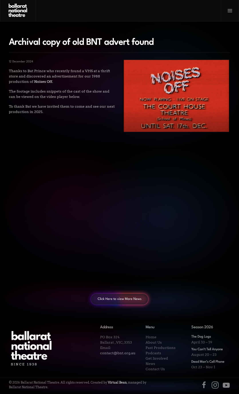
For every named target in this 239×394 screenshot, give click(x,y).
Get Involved (157, 358)
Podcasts (153, 353)
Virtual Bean (117, 382)
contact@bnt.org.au (118, 353)
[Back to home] (18, 10)
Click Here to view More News (119, 299)
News (150, 364)
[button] (230, 10)
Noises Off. (43, 81)
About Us (154, 342)
